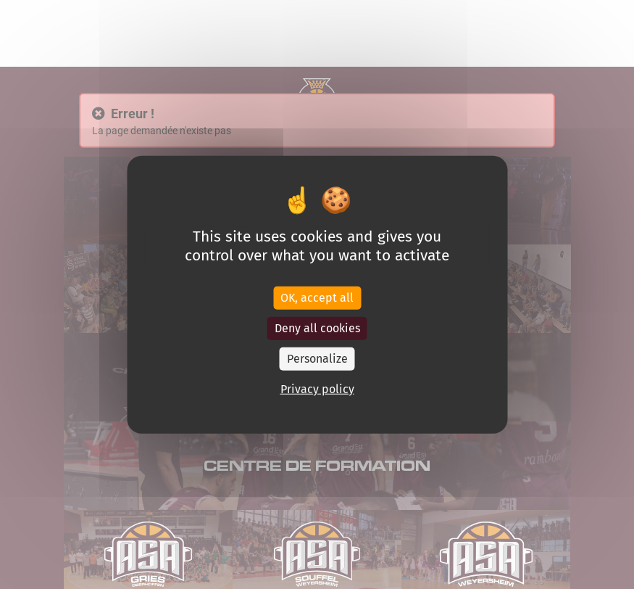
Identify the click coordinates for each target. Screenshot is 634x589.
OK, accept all (317, 297)
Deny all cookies (317, 327)
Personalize (317, 358)
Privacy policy (317, 388)
